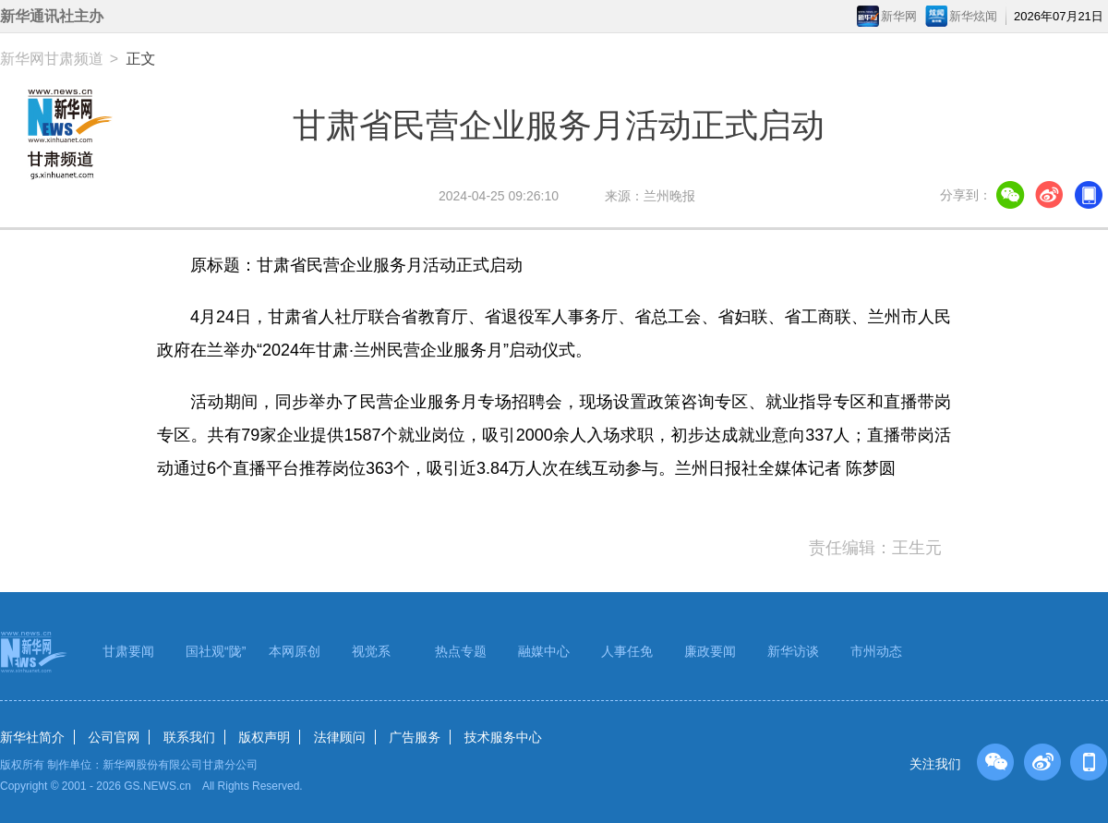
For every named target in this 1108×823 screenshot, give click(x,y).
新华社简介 (32, 737)
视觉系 (371, 651)
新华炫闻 (973, 16)
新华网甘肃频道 (51, 59)
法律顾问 (340, 737)
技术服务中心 (503, 737)
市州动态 (876, 651)
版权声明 (264, 737)
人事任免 (627, 651)
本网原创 (294, 651)
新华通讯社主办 (51, 16)
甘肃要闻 (128, 651)
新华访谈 (793, 651)
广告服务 (414, 737)
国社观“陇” (216, 651)
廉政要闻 (710, 651)
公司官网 (113, 737)
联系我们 (189, 737)
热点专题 (461, 651)
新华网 (899, 16)
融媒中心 (544, 651)
